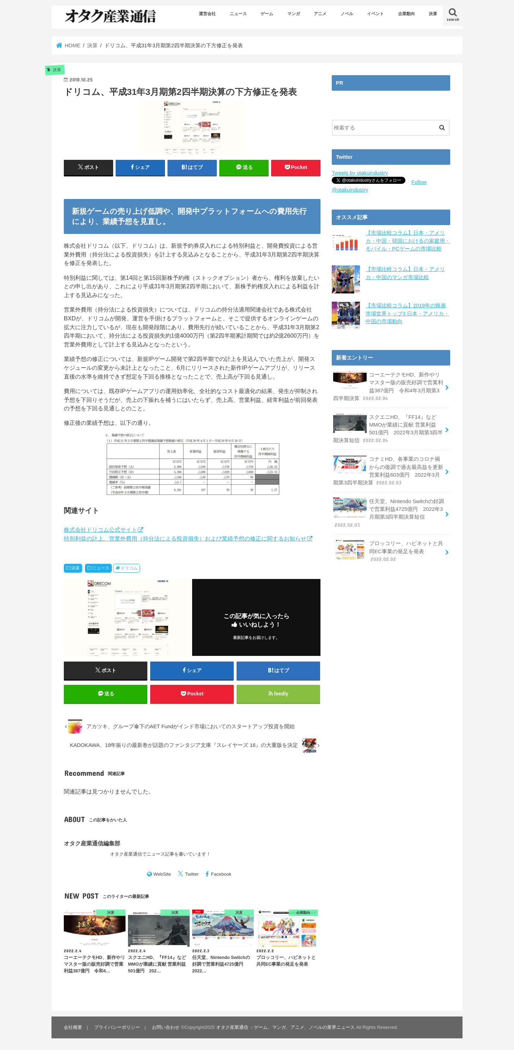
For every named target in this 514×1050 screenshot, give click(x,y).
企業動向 (406, 13)
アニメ (320, 13)
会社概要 (73, 1027)
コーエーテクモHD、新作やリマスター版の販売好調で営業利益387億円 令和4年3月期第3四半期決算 (388, 386)
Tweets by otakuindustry (360, 173)
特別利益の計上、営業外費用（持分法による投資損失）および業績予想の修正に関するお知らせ (185, 538)
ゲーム (267, 13)
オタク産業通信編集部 (92, 843)
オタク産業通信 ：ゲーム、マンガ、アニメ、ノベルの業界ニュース (285, 1027)
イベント (375, 13)
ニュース (238, 13)
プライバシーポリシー (117, 1027)
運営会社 (207, 13)
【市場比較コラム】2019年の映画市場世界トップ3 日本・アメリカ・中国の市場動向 (407, 313)
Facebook (221, 874)
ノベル (347, 13)
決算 (433, 13)
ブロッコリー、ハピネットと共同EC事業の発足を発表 (388, 550)
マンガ (293, 13)
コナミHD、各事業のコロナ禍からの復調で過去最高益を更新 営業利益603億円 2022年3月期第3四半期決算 (388, 470)
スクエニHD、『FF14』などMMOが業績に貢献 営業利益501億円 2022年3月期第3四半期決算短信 (388, 428)
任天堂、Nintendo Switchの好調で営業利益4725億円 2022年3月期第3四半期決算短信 (388, 513)
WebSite (162, 874)
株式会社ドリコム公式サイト (100, 529)
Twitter (192, 874)
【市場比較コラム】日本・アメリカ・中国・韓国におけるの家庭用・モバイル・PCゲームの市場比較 (408, 240)
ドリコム (129, 568)
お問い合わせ (165, 1027)
